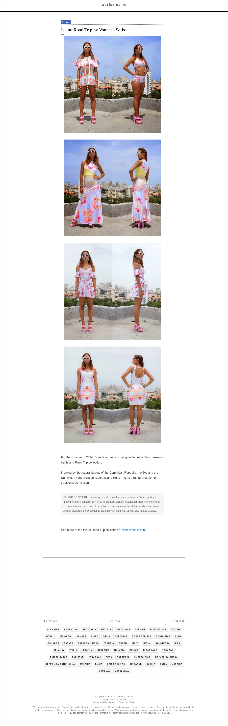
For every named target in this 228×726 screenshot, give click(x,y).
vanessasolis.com (134, 530)
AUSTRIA (106, 629)
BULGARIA (66, 636)
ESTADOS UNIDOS (88, 643)
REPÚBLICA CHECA (166, 657)
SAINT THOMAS (116, 664)
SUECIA (151, 664)
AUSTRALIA (89, 629)
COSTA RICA (163, 636)
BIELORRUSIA (158, 629)
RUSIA (98, 664)
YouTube (120, 702)
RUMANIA (85, 664)
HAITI (135, 643)
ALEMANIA (53, 629)
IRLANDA (59, 650)
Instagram (50, 621)
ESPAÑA (68, 643)
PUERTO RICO (142, 657)
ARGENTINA (71, 629)
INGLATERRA (162, 643)
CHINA (106, 636)
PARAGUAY (94, 657)
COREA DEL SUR (141, 636)
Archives (115, 621)
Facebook (179, 621)
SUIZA (163, 664)
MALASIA (119, 650)
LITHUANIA (103, 650)
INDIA (146, 643)
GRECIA (123, 643)
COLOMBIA (121, 636)
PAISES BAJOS (59, 657)
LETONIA (87, 650)
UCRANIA (177, 664)
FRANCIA (108, 643)
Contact (105, 699)
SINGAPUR (136, 664)
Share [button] (66, 22)
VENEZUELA (122, 671)
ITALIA (73, 650)
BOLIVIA (176, 629)
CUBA (178, 636)
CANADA (81, 636)
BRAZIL (50, 636)
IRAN (177, 643)
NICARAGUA (150, 650)
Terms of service (119, 699)
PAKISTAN (78, 657)
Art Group (130, 702)
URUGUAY (104, 671)
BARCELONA (123, 629)
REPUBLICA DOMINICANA (60, 664)
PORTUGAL (123, 657)
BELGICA (140, 629)
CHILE (94, 636)
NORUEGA (168, 650)
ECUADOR (53, 643)
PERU (109, 657)
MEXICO (134, 650)
